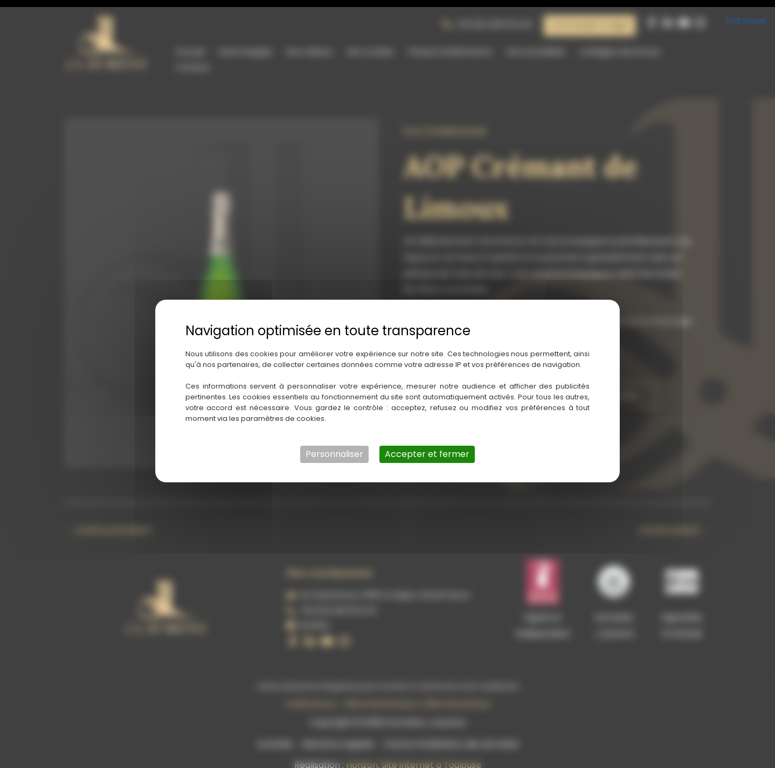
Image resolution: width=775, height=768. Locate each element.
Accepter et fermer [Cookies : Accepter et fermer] (427, 447)
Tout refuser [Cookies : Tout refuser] (746, 13)
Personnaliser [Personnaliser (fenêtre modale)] (334, 447)
